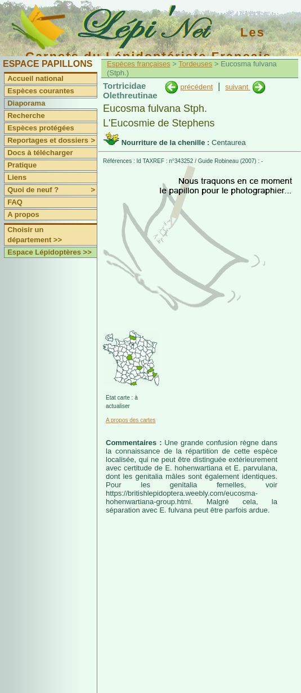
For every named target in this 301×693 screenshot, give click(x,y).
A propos (23, 214)
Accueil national (35, 78)
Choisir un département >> (34, 234)
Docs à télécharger (40, 152)
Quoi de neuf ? (52, 190)
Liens (16, 177)
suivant (237, 87)
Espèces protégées (40, 128)
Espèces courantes (40, 91)
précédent (196, 87)
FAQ (15, 202)
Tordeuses (195, 64)
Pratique (22, 165)
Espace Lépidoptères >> (49, 252)
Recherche (25, 115)
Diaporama (26, 103)
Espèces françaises (138, 64)
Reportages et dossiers (52, 140)
